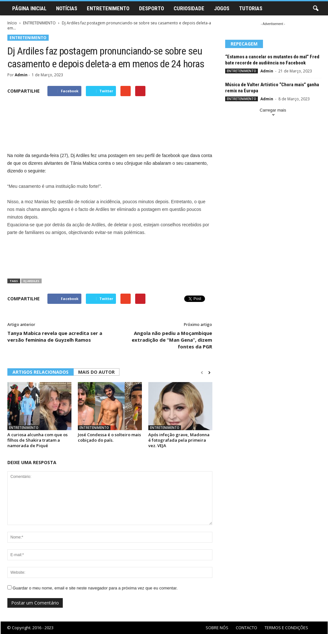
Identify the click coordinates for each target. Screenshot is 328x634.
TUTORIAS (250, 8)
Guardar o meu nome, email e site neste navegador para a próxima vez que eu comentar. (94, 588)
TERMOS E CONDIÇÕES (286, 627)
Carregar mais (273, 113)
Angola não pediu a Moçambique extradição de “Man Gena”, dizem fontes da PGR (172, 340)
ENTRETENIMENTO (108, 8)
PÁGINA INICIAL (29, 8)
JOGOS (221, 8)
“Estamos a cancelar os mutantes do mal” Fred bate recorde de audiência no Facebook (272, 60)
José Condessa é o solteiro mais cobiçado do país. (109, 437)
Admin (21, 75)
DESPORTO (151, 8)
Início (12, 23)
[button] (315, 9)
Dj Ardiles (31, 281)
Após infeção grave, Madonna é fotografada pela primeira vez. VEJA (178, 440)
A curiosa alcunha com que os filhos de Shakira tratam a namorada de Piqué (37, 440)
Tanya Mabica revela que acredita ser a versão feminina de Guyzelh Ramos (54, 336)
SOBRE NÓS (217, 627)
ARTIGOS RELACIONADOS (40, 372)
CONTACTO (246, 627)
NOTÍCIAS (66, 8)
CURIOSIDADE (189, 8)
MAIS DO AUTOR (96, 372)
